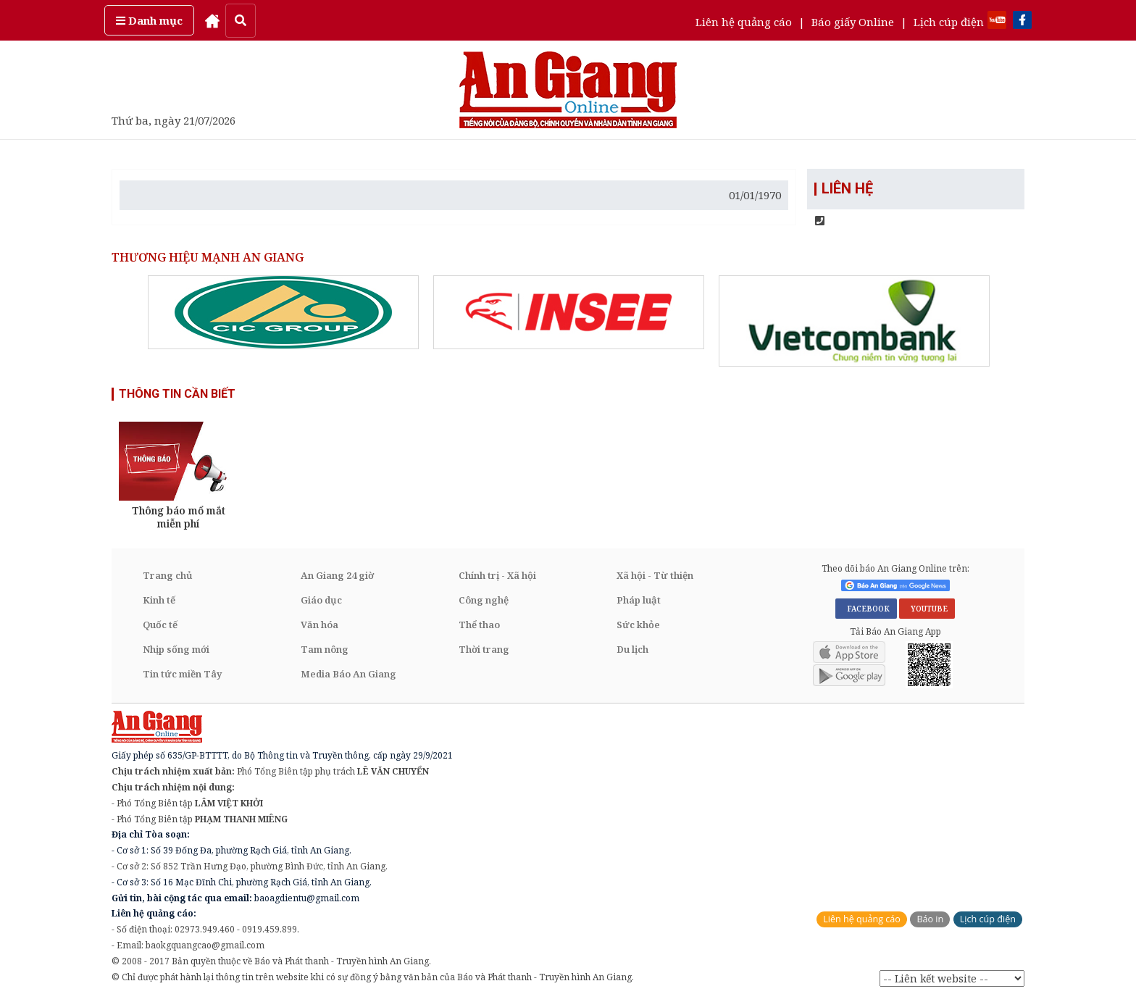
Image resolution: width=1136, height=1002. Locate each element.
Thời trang (484, 649)
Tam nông (324, 649)
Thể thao (479, 624)
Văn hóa (319, 624)
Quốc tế (160, 624)
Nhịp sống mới (176, 649)
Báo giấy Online (852, 21)
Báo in (929, 920)
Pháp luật (639, 599)
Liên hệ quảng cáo (744, 21)
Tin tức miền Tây (182, 673)
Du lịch (632, 649)
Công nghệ (484, 599)
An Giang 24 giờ (337, 575)
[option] (283, 312)
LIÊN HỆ (847, 189)
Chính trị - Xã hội (497, 575)
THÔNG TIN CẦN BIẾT (177, 394)
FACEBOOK (866, 609)
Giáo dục (321, 599)
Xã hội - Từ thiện (655, 575)
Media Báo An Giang (348, 673)
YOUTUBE (927, 609)
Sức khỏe (638, 624)
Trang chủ (168, 575)
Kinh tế (159, 599)
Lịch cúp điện (949, 21)
